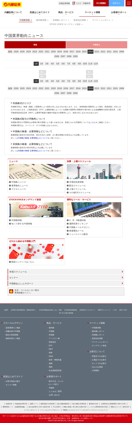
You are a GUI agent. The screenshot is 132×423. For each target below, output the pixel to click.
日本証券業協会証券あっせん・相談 (50, 310)
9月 (79, 63)
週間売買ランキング (78, 224)
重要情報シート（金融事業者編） (14, 407)
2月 (41, 63)
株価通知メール (76, 231)
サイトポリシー (31, 410)
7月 (68, 63)
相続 (50, 367)
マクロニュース (18, 189)
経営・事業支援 (55, 360)
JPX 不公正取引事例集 (66, 313)
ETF (50, 346)
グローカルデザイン (13, 323)
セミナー (13, 277)
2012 (103, 51)
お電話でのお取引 (99, 360)
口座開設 (95, 370)
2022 (41, 51)
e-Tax (115, 310)
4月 (52, 63)
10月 (85, 63)
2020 (53, 51)
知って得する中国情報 (21, 224)
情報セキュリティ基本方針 (120, 407)
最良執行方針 (93, 404)
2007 (63, 56)
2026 (16, 51)
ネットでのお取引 (99, 363)
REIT (51, 349)
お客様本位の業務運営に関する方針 (113, 404)
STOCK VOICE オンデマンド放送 (65, 24)
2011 (109, 51)
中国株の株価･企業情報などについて (33, 138)
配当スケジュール (77, 186)
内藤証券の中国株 (13, 331)
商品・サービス (54, 323)
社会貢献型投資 (55, 370)
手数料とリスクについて (71, 410)
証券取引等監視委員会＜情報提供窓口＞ (23, 310)
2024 (28, 51)
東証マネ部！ (123, 310)
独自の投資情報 (12, 335)
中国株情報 (24, 20)
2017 (72, 51)
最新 (10, 51)
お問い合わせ (54, 395)
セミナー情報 (11, 385)
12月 (96, 63)
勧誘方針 (9, 404)
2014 (90, 51)
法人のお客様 (97, 367)
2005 (75, 56)
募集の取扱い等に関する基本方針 (75, 407)
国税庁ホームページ (104, 310)
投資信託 (52, 342)
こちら (93, 122)
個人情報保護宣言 (63, 404)
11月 (90, 63)
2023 (34, 51)
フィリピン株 (54, 338)
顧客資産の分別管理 (48, 404)
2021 (47, 51)
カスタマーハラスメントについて (94, 410)
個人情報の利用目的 (79, 404)
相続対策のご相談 (13, 338)
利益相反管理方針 (21, 404)
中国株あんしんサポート (21, 283)
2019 (59, 51)
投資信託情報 (79, 20)
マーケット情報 (97, 323)
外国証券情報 (64, 3)
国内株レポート (98, 331)
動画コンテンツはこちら (22, 262)
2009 (121, 51)
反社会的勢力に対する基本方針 (39, 407)
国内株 (51, 328)
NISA (51, 356)
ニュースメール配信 (78, 234)
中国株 (51, 331)
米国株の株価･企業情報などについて (33, 151)
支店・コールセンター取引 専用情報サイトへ (26, 291)
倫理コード (34, 404)
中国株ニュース (18, 182)
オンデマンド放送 (99, 346)
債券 (50, 353)
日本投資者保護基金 (70, 310)
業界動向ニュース (19, 186)
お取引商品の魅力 (13, 381)
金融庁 (6, 310)
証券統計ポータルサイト (87, 310)
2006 (69, 56)
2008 (56, 56)
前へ (42, 72)
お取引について (97, 351)
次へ (89, 72)
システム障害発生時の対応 (98, 407)
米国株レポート (60, 20)
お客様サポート (54, 376)
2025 (22, 51)
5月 (57, 63)
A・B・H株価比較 (77, 220)
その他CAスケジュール (80, 192)
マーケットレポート (101, 20)
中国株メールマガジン (79, 227)
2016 (78, 51)
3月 (47, 63)
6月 (63, 63)
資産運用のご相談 (13, 328)
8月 (74, 63)
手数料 (51, 388)
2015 (84, 51)
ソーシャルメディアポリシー (50, 410)
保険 (50, 363)
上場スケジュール (77, 189)
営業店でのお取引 (99, 356)
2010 (115, 51)
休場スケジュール (18, 271)
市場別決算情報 (76, 182)
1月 (36, 63)
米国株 (51, 335)
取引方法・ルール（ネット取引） (55, 382)
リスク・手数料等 (83, 3)
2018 (65, 51)
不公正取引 (57, 407)
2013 (96, 51)
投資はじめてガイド (13, 376)
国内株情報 (41, 20)
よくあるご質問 (55, 391)
